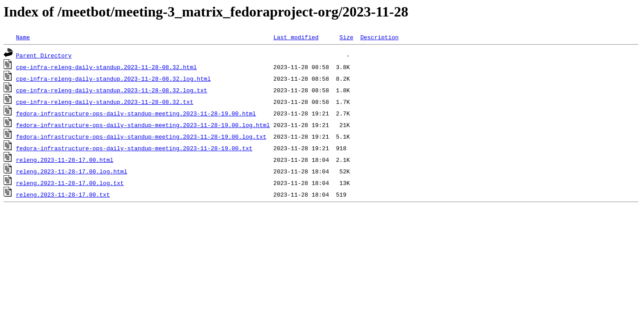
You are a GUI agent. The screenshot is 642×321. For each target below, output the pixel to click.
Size (346, 37)
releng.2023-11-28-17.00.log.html (72, 171)
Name (23, 37)
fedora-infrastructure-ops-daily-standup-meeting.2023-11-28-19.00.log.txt (141, 136)
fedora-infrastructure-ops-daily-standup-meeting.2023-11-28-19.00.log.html (143, 125)
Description (379, 37)
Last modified (295, 37)
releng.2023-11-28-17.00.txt (63, 194)
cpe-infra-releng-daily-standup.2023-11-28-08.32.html (106, 67)
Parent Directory (44, 55)
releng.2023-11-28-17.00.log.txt (70, 183)
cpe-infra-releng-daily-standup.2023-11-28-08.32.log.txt (111, 90)
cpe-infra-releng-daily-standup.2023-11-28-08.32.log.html (113, 78)
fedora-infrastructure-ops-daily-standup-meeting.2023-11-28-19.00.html (136, 113)
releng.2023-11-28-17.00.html (64, 160)
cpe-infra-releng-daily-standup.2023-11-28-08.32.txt (104, 102)
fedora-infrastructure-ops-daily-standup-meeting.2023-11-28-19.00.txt (134, 148)
